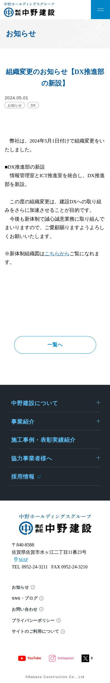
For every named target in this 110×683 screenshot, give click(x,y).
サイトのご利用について (35, 631)
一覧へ (55, 345)
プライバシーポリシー (33, 620)
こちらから (57, 253)
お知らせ (20, 587)
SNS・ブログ (25, 598)
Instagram (61, 658)
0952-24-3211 (35, 566)
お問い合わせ (25, 609)
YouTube (29, 658)
